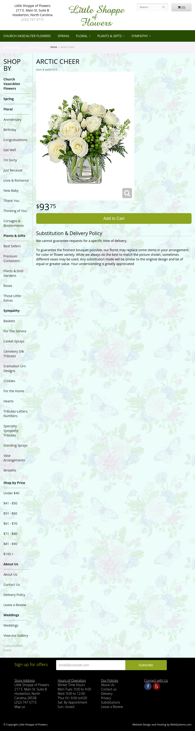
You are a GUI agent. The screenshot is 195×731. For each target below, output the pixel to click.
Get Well (9, 150)
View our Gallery (15, 635)
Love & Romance (16, 180)
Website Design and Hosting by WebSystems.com (162, 724)
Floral (81, 36)
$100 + (8, 554)
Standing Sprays (15, 445)
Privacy (106, 698)
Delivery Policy (14, 594)
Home (53, 47)
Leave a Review (14, 605)
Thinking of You (15, 211)
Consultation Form (13, 647)
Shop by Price (14, 482)
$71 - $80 (10, 533)
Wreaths (9, 470)
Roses (7, 285)
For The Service (14, 331)
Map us (20, 706)
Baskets (9, 321)
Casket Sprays (13, 341)
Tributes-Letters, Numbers (15, 413)
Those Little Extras (12, 298)
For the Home (13, 391)
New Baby (10, 190)
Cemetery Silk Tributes (13, 353)
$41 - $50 (10, 503)
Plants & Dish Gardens (13, 273)
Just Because (12, 170)
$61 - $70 (10, 523)
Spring (63, 36)
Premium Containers (11, 258)
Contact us (109, 689)
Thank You (11, 200)
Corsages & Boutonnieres (13, 223)
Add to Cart (113, 218)
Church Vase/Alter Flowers (27, 36)
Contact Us (37, 47)
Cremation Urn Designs (14, 368)
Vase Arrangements (14, 457)
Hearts (8, 401)
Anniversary (12, 119)
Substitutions (110, 702)
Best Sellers (12, 246)
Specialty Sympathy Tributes (10, 430)
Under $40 (11, 493)
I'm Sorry (10, 160)
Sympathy (139, 36)
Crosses (9, 381)
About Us (10, 564)
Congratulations (15, 140)
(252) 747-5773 (32, 19)
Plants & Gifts (109, 36)
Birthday (9, 129)
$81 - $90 (10, 544)
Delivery (107, 693)
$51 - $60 (10, 513)
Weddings (11, 47)
